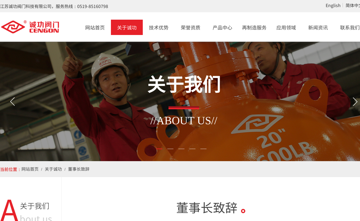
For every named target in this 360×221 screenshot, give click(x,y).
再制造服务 (254, 27)
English (333, 5)
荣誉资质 (190, 27)
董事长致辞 (78, 169)
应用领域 (286, 27)
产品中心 (222, 27)
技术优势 (159, 27)
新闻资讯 (318, 27)
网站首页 (95, 27)
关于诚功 (127, 27)
